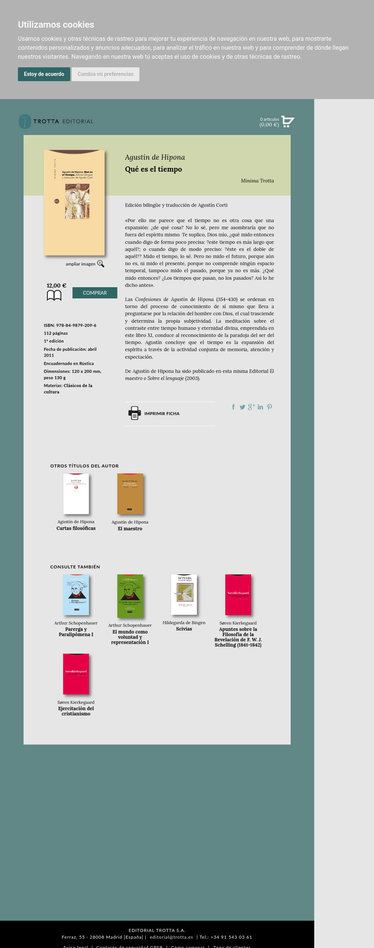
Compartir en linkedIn (260, 406)
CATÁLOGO (344, 172)
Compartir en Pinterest (269, 406)
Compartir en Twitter (242, 406)
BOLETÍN (344, 218)
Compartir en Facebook (233, 406)
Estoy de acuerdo (44, 74)
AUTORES (344, 367)
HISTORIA (344, 376)
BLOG (344, 234)
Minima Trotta (257, 181)
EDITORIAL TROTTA (344, 324)
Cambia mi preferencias (106, 74)
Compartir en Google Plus (251, 406)
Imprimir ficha (162, 413)
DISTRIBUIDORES (344, 386)
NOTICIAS (344, 203)
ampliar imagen (80, 264)
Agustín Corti (213, 205)
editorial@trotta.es (171, 937)
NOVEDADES (344, 156)
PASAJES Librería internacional (344, 397)
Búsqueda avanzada (344, 133)
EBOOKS (344, 187)
